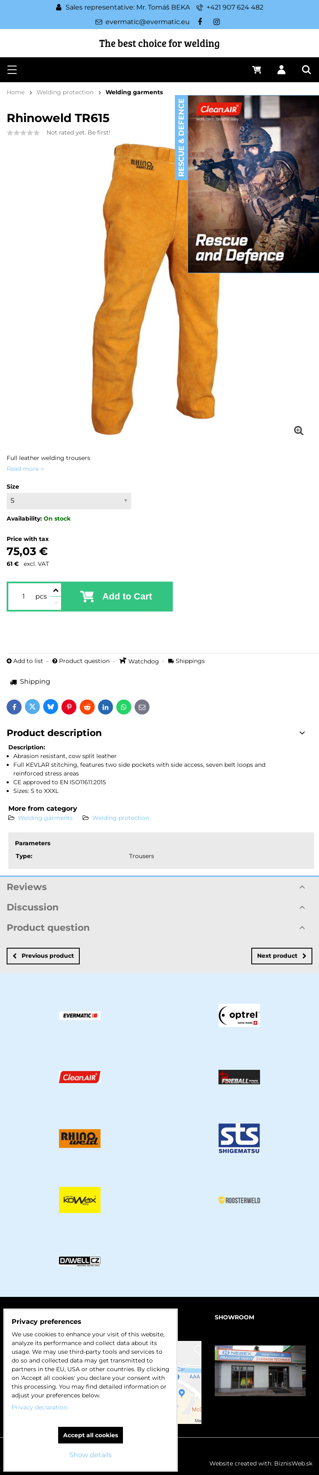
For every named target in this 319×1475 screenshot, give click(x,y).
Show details (90, 1455)
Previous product (43, 955)
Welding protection (120, 818)
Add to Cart (127, 596)
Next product (282, 955)
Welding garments (45, 818)
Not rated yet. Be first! (78, 132)
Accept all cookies (90, 1435)
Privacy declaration (39, 1407)
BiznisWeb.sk (293, 1463)
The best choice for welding (159, 43)
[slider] (23, 133)
